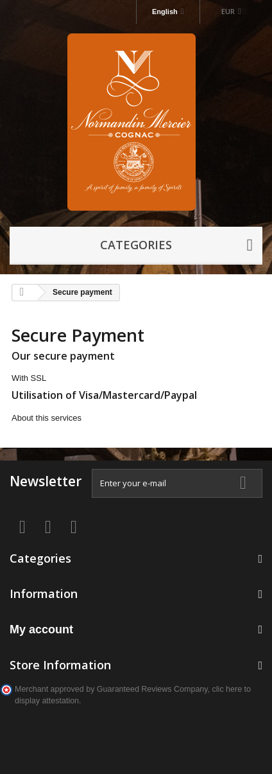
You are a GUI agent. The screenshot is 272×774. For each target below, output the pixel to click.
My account (41, 629)
